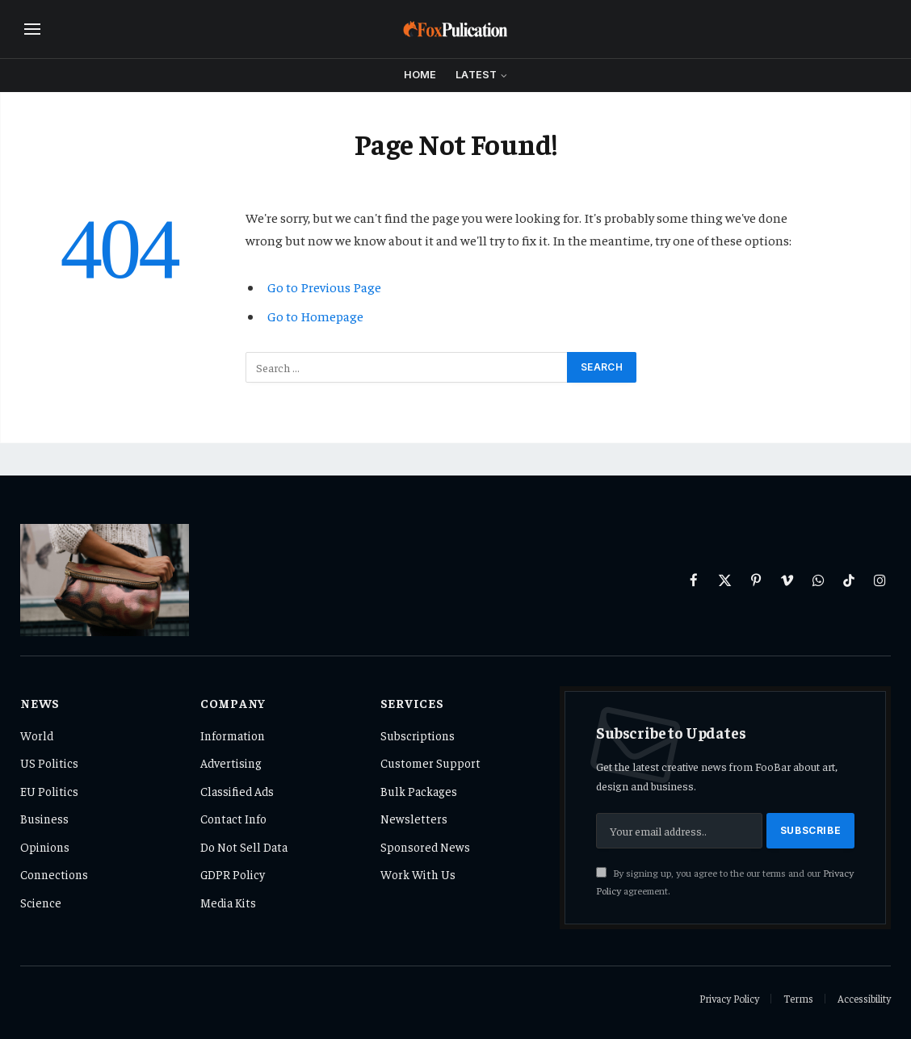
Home (420, 75)
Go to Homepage (315, 316)
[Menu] (32, 29)
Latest (476, 75)
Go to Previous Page (324, 287)
